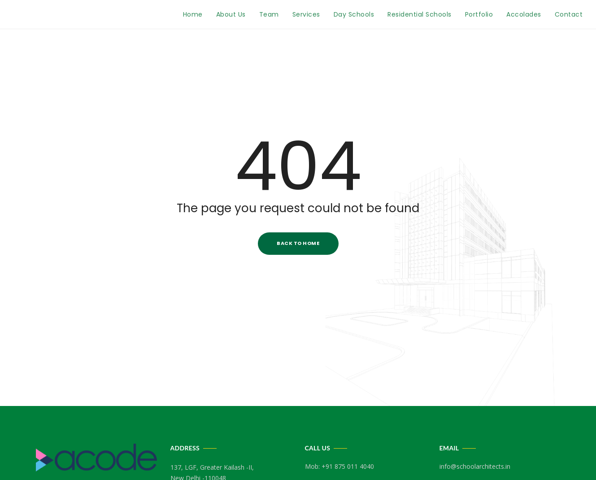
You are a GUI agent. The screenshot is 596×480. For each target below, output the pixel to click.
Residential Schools (419, 14)
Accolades (523, 14)
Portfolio (479, 14)
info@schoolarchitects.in (474, 466)
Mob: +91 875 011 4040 (339, 466)
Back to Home (298, 243)
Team (269, 14)
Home (193, 14)
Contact (569, 14)
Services (306, 14)
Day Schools (354, 14)
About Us (231, 14)
